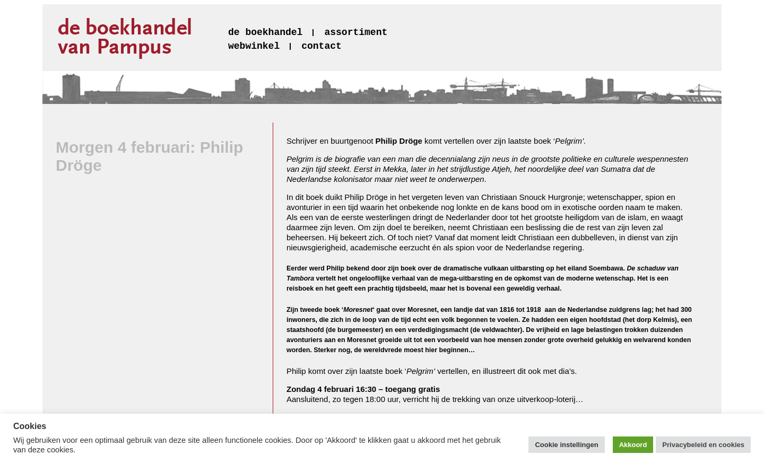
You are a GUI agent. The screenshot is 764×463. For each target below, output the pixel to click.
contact (321, 46)
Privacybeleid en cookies (703, 445)
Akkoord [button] (633, 445)
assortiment (355, 32)
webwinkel (254, 46)
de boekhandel (265, 32)
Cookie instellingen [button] (566, 445)
